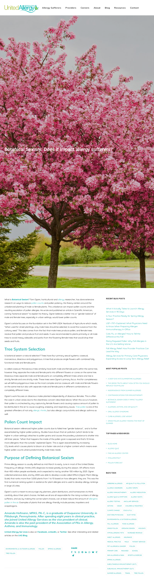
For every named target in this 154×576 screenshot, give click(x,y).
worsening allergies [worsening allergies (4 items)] (133, 568)
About (97, 7)
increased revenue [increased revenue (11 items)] (135, 523)
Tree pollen (81, 397)
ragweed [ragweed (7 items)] (124, 541)
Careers (85, 7)
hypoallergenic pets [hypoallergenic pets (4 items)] (115, 523)
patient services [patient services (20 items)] (138, 532)
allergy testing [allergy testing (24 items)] (113, 492)
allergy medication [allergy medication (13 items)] (138, 483)
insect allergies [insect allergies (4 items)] (113, 528)
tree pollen (10, 543)
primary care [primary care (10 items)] (112, 541)
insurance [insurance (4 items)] (128, 528)
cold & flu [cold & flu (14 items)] (127, 501)
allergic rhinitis (39, 400)
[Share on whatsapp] (89, 542)
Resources (120, 7)
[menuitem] (51, 7)
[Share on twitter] (75, 542)
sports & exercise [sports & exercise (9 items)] (135, 546)
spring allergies (54, 539)
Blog (107, 7)
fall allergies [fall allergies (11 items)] (113, 514)
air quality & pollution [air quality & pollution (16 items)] (135, 474)
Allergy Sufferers (51, 7)
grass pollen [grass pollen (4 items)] (112, 519)
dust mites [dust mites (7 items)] (131, 505)
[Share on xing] (96, 542)
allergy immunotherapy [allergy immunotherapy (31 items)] (117, 483)
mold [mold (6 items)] (127, 532)
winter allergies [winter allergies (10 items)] (114, 568)
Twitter (63, 522)
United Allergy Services (16, 522)
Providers (70, 7)
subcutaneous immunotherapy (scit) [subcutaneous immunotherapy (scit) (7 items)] (121, 554)
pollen (41, 539)
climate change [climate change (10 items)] (113, 501)
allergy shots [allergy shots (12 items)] (136, 487)
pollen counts (37, 293)
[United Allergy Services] (21, 7)
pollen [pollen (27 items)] (132, 537)
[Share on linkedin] (86, 542)
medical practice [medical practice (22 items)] (114, 532)
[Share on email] (73, 545)
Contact (134, 7)
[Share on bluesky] (93, 542)
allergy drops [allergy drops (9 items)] (132, 478)
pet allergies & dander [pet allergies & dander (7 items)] (116, 537)
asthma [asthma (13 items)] (110, 496)
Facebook (42, 522)
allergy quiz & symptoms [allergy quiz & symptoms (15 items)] (117, 487)
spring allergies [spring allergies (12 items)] (113, 550)
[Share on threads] (79, 542)
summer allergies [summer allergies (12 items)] (114, 563)
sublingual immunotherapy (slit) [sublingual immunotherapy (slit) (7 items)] (120, 559)
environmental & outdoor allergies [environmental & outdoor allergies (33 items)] (121, 510)
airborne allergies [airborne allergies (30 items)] (114, 474)
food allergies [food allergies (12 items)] (128, 514)
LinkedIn (52, 522)
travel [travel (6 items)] (127, 563)
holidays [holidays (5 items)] (141, 519)
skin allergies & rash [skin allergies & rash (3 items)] (115, 546)
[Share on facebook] (71, 542)
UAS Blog (22, 525)
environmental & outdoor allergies (20, 539)
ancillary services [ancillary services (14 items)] (131, 492)
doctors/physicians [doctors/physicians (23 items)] (115, 505)
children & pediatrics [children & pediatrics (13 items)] (134, 496)
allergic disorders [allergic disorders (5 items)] (114, 478)
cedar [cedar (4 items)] (119, 496)
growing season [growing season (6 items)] (128, 519)
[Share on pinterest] (82, 542)
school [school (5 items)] (135, 541)
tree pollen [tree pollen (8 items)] (138, 563)
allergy (61, 290)
